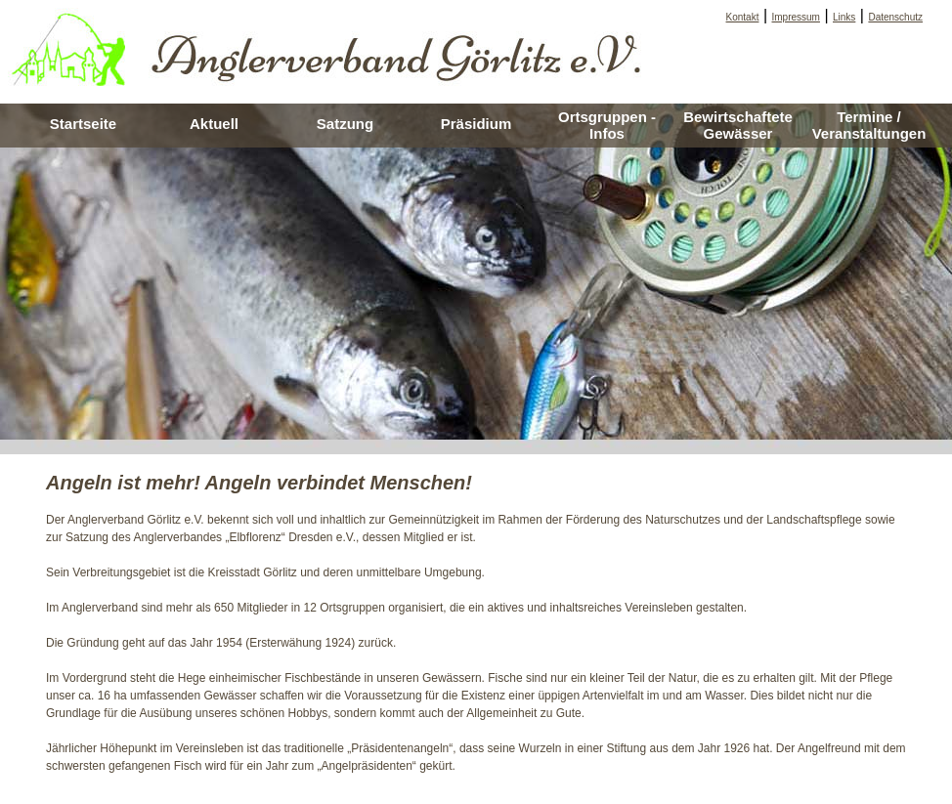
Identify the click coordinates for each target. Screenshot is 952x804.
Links (844, 17)
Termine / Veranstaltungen (869, 125)
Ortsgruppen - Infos (607, 125)
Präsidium (476, 123)
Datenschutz (895, 17)
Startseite (83, 123)
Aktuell (214, 123)
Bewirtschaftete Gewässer (738, 125)
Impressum (796, 17)
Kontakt (742, 17)
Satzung (345, 123)
